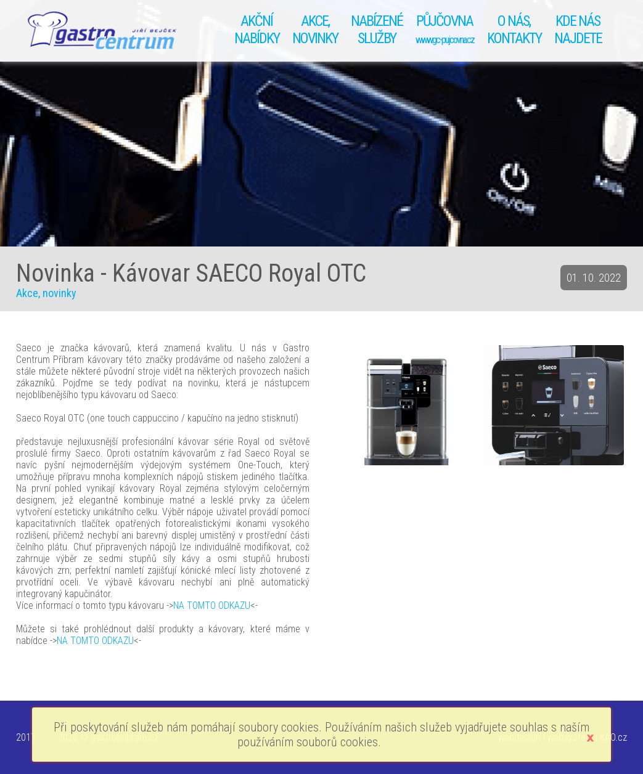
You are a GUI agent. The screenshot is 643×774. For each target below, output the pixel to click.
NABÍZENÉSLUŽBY (377, 29)
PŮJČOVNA (445, 29)
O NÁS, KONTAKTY (514, 29)
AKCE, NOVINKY (315, 29)
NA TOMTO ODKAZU (211, 605)
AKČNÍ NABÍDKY (256, 29)
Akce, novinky (46, 293)
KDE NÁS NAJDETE (578, 29)
